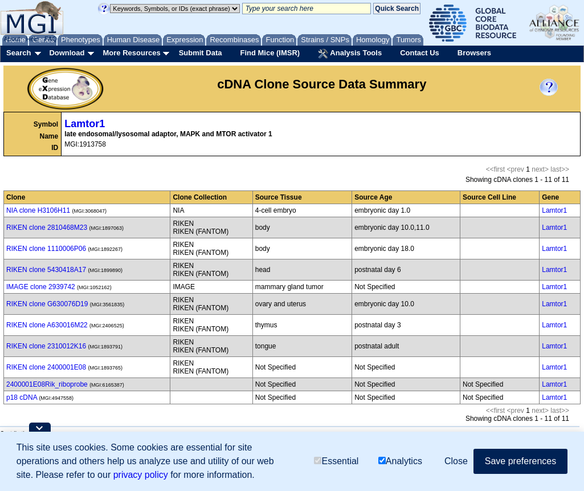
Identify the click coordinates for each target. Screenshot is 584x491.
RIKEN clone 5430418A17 (46, 270)
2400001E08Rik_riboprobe (47, 384)
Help (32, 38)
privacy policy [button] (140, 475)
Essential (336, 461)
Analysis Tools (350, 53)
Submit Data (200, 52)
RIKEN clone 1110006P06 (46, 249)
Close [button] (456, 461)
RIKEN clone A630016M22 (47, 325)
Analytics (400, 461)
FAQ (50, 38)
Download (66, 52)
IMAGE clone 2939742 (40, 287)
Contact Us (419, 52)
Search (18, 52)
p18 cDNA (21, 397)
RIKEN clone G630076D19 (47, 304)
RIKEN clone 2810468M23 (46, 228)
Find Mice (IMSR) (270, 52)
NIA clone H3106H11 (38, 210)
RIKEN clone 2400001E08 (46, 367)
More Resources (131, 52)
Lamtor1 (84, 123)
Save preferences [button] (520, 461)
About (12, 38)
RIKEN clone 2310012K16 (46, 346)
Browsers (474, 52)
